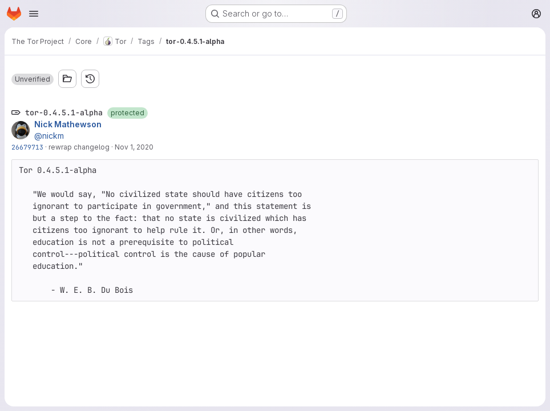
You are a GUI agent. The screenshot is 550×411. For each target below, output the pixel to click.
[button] (32, 79)
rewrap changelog (79, 147)
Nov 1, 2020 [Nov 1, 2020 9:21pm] (134, 147)
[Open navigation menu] (34, 14)
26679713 (27, 147)
